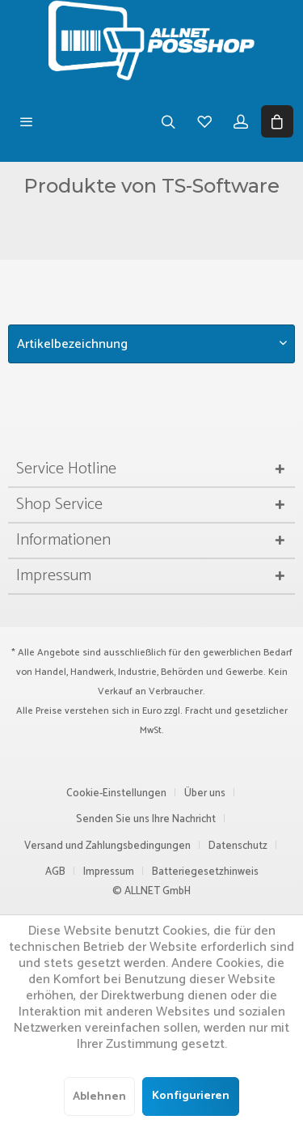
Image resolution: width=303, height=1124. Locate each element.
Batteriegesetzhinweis (205, 871)
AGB (55, 871)
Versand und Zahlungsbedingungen (107, 846)
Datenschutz (237, 846)
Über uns (204, 793)
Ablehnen (99, 1097)
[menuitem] (26, 121)
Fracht (199, 711)
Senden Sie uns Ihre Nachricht (146, 819)
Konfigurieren (190, 1096)
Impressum (108, 871)
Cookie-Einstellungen (116, 793)
